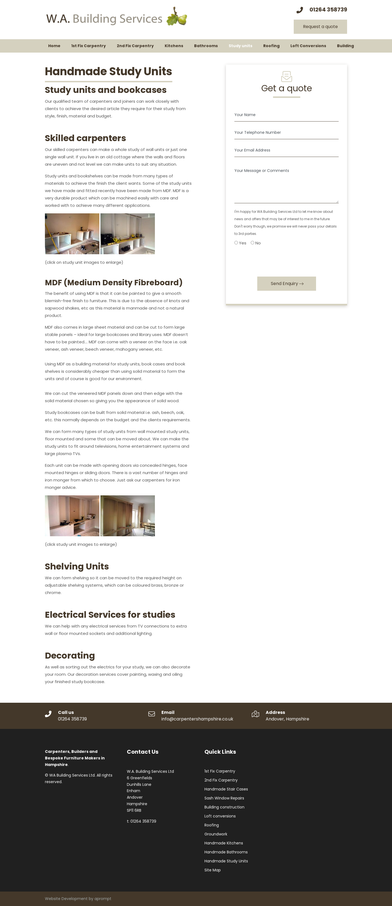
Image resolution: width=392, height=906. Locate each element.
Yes (240, 243)
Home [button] (54, 46)
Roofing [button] (271, 46)
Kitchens (174, 46)
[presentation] (275, 259)
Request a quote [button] (320, 26)
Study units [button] (240, 46)
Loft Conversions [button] (308, 46)
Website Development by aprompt (78, 898)
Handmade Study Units (226, 861)
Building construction (224, 807)
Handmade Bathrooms (226, 852)
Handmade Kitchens (223, 843)
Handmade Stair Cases (226, 789)
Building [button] (345, 46)
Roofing (211, 825)
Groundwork (215, 834)
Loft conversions (220, 816)
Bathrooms (206, 46)
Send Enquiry (284, 283)
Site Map (212, 870)
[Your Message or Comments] (286, 182)
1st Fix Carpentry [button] (88, 46)
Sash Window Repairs (224, 798)
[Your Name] (286, 115)
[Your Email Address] (286, 150)
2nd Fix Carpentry (221, 780)
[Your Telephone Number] (286, 132)
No (256, 243)
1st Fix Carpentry (219, 771)
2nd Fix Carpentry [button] (135, 46)
